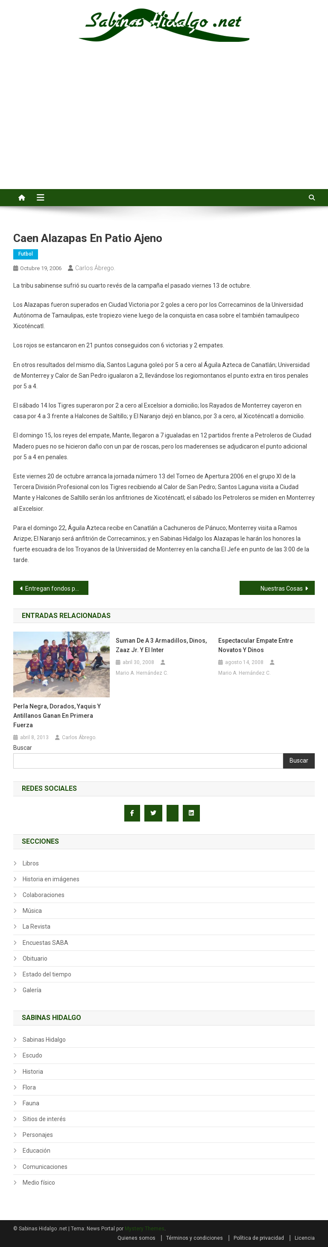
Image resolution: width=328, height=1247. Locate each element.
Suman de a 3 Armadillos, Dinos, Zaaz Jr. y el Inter (161, 645)
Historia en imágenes (51, 879)
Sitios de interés (44, 1119)
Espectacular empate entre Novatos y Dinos (255, 645)
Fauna (31, 1103)
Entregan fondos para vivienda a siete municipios (57, 588)
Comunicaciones (45, 1166)
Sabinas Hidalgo (44, 1039)
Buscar (22, 747)
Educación (36, 1150)
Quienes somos (136, 1238)
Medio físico (39, 1182)
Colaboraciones (43, 895)
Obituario (35, 958)
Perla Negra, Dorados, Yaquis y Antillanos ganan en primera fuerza (57, 715)
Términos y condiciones (194, 1238)
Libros (31, 863)
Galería (32, 990)
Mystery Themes (144, 1229)
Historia (33, 1071)
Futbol (25, 254)
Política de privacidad (259, 1238)
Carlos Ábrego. (95, 268)
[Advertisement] (164, 125)
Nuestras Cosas (282, 588)
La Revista (36, 926)
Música (32, 910)
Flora (29, 1087)
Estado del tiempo (47, 974)
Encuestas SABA (45, 942)
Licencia (305, 1238)
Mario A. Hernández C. (142, 673)
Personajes (38, 1134)
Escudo (32, 1055)
